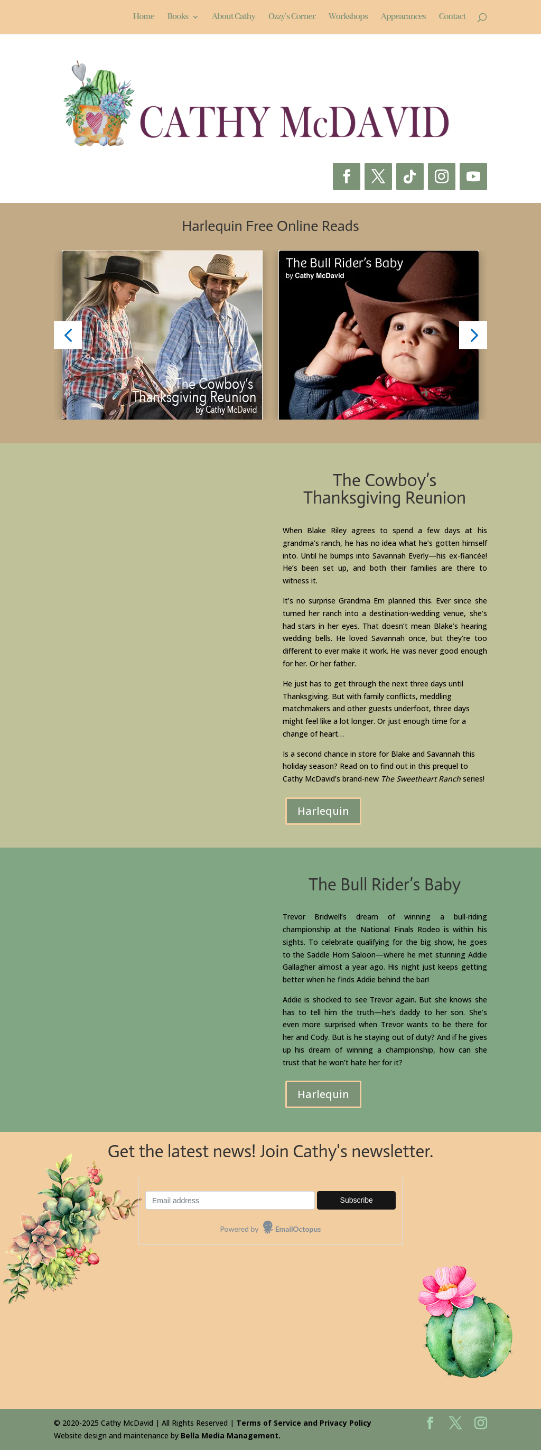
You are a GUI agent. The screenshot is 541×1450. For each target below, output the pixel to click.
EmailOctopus (298, 1228)
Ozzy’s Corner (291, 17)
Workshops (348, 17)
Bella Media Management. (231, 1435)
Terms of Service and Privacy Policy (303, 1423)
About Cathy (233, 17)
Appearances (403, 17)
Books (177, 17)
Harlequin (323, 811)
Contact (452, 17)
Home (143, 17)
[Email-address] (230, 1200)
